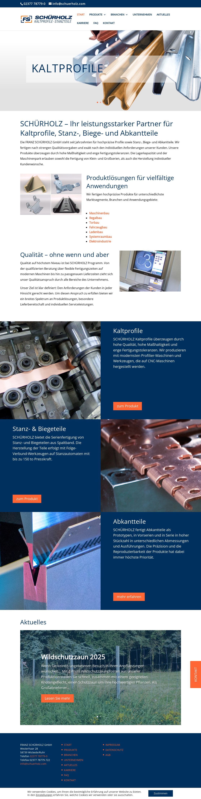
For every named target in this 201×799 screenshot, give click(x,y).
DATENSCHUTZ (114, 750)
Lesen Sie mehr (57, 698)
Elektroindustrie (100, 241)
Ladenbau (96, 232)
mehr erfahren (129, 596)
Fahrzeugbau (98, 227)
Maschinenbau (99, 213)
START (81, 14)
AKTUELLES (163, 14)
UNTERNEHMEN (142, 14)
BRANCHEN (117, 14)
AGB (108, 755)
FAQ (95, 23)
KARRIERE (83, 23)
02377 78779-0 (34, 4)
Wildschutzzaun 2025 (73, 657)
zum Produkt (127, 406)
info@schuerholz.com (33, 763)
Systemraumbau (100, 237)
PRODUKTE (95, 14)
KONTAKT (109, 23)
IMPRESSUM (112, 745)
